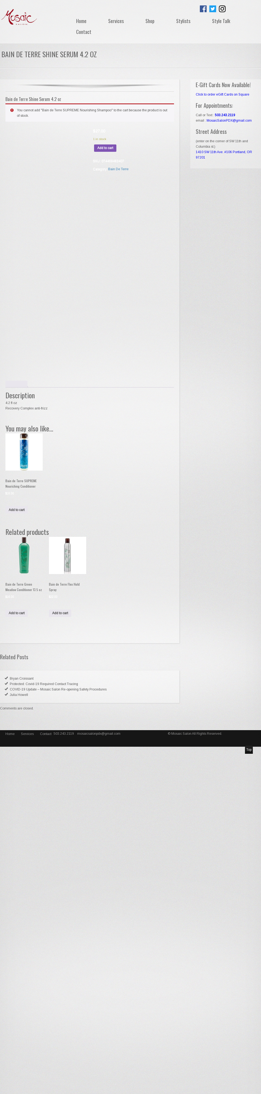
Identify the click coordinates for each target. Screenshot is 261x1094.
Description (16, 384)
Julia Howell (19, 695)
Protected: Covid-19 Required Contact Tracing (44, 684)
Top (248, 750)
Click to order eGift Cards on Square (222, 94)
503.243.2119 (64, 734)
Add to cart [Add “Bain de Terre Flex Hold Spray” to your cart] (60, 613)
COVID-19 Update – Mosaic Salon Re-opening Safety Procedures (58, 689)
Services (116, 20)
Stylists (183, 20)
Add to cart (105, 148)
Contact (83, 31)
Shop (149, 20)
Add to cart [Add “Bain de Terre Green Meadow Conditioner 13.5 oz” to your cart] (16, 613)
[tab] (16, 384)
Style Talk (221, 20)
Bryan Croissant (21, 678)
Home (81, 20)
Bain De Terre (118, 169)
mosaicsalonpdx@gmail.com (98, 734)
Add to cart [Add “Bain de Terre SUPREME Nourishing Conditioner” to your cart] (16, 510)
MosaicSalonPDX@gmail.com (229, 120)
